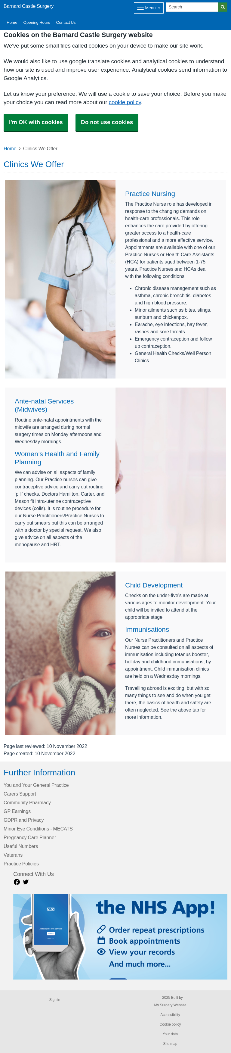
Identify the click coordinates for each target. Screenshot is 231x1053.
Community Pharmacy (27, 802)
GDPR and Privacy (24, 820)
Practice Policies (21, 863)
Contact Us (66, 22)
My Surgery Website (170, 1005)
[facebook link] (16, 882)
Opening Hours (36, 22)
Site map (170, 1043)
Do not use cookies (107, 122)
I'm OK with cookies (36, 122)
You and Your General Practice (36, 785)
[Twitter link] (25, 882)
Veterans (13, 854)
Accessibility (170, 1015)
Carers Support (20, 793)
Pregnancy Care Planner (30, 837)
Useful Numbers (21, 846)
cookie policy (125, 102)
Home (12, 22)
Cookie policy (170, 1024)
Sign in (54, 1000)
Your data (170, 1034)
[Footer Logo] (120, 937)
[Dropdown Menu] (149, 8)
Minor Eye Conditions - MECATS (38, 828)
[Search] (192, 7)
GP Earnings (17, 811)
